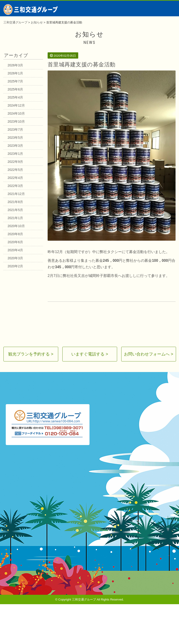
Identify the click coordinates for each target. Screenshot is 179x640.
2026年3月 (15, 65)
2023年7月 (15, 129)
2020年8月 (15, 234)
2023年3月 (15, 145)
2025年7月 (15, 81)
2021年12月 (16, 194)
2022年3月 (15, 186)
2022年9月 (15, 162)
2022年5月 (15, 170)
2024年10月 (16, 113)
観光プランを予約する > (30, 354)
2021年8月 (15, 202)
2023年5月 (15, 137)
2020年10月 (16, 226)
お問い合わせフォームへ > (148, 354)
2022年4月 (15, 178)
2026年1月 (15, 73)
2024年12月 (16, 105)
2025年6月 (15, 89)
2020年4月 (15, 250)
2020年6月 (15, 242)
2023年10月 (16, 121)
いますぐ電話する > (89, 354)
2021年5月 (15, 210)
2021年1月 (15, 218)
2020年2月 (15, 266)
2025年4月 (15, 97)
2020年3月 (15, 258)
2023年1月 (15, 153)
